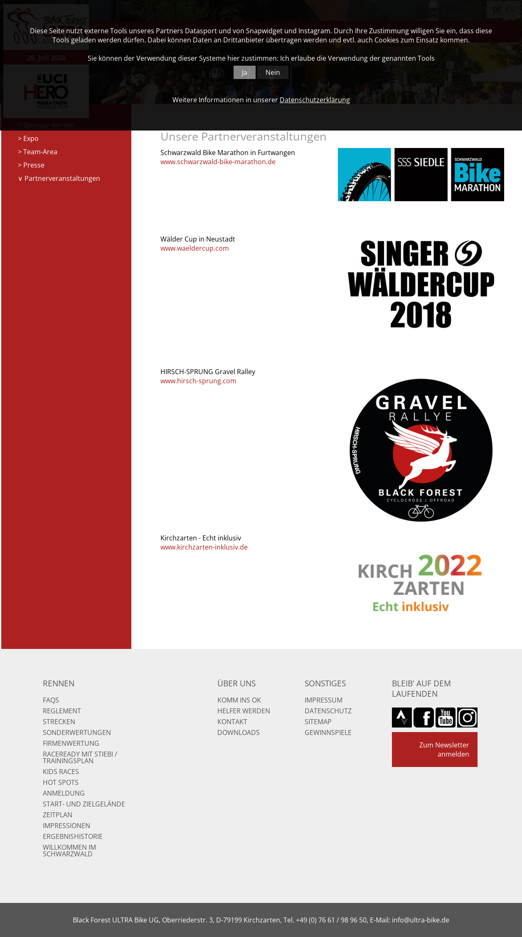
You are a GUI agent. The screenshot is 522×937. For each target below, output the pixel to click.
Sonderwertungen (77, 732)
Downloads (238, 732)
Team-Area (40, 151)
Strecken (59, 721)
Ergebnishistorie (73, 836)
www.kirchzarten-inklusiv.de (204, 547)
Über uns (236, 683)
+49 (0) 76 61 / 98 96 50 (331, 920)
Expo (31, 138)
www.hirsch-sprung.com (198, 380)
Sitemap (318, 721)
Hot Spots (61, 782)
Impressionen (66, 825)
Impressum (323, 700)
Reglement (62, 711)
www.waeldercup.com (194, 248)
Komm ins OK (239, 700)
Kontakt (232, 721)
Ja (244, 72)
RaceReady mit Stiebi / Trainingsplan (80, 757)
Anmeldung (64, 793)
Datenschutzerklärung (315, 99)
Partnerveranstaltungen (62, 178)
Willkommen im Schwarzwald (69, 850)
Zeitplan (57, 814)
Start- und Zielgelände (84, 804)
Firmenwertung (71, 743)
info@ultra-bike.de (420, 920)
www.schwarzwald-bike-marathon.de (218, 161)
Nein (273, 72)
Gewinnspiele (328, 732)
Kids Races (61, 771)
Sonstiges (325, 683)
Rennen (58, 683)
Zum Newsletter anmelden (444, 749)
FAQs (51, 700)
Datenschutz (328, 711)
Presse (33, 165)
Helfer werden (243, 711)
